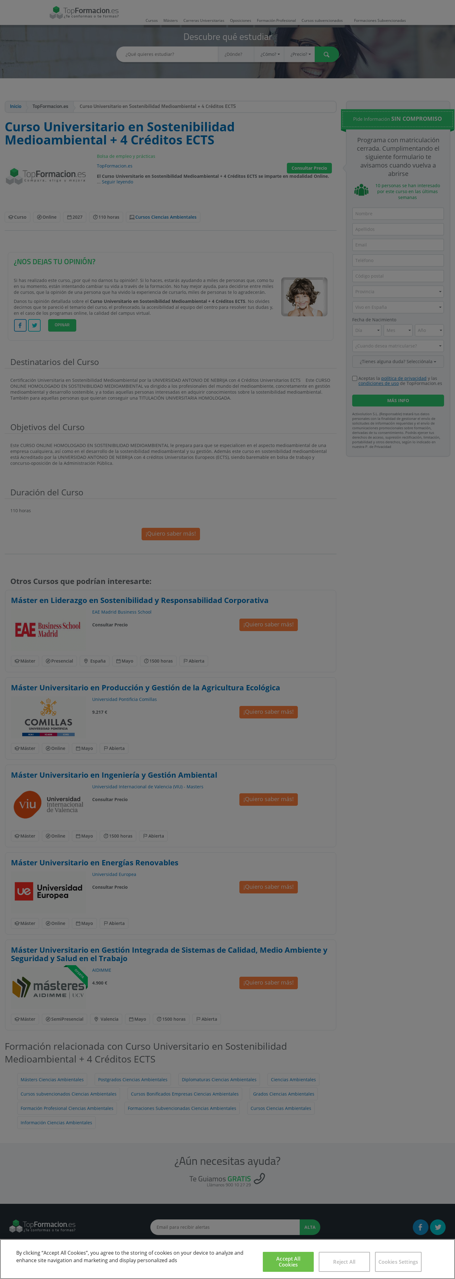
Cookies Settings (398, 1261)
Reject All (344, 1261)
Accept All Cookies (288, 1261)
